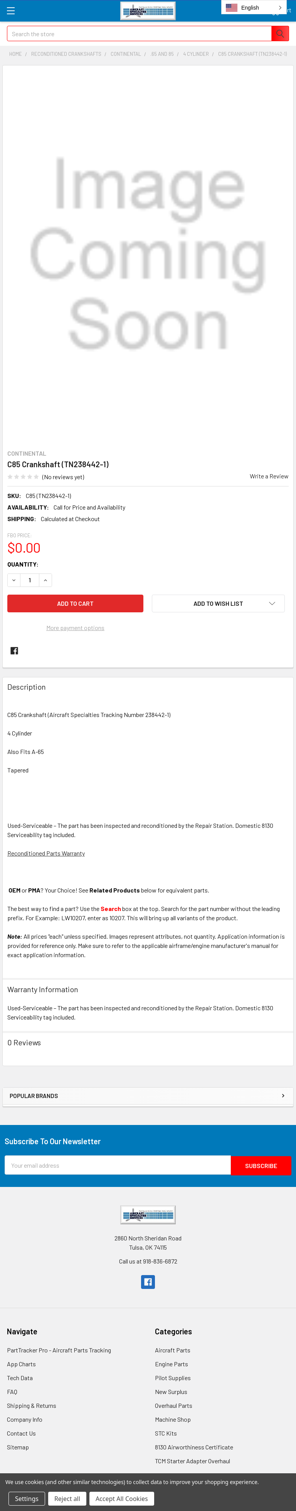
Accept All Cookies (122, 1498)
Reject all (67, 1498)
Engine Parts (171, 1363)
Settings (27, 1498)
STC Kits (166, 1432)
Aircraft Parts (172, 1349)
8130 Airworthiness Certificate (194, 1446)
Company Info (24, 1418)
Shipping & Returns (31, 1404)
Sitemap (18, 1446)
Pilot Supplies (173, 1377)
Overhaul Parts (173, 1404)
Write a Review (269, 476)
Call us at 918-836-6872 (148, 1260)
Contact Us (21, 1432)
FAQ (12, 1390)
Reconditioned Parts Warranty (46, 853)
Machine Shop (173, 1418)
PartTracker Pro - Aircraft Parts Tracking (59, 1349)
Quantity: (23, 564)
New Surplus (171, 1390)
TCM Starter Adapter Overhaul (192, 1460)
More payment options (75, 627)
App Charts (21, 1363)
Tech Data (20, 1377)
